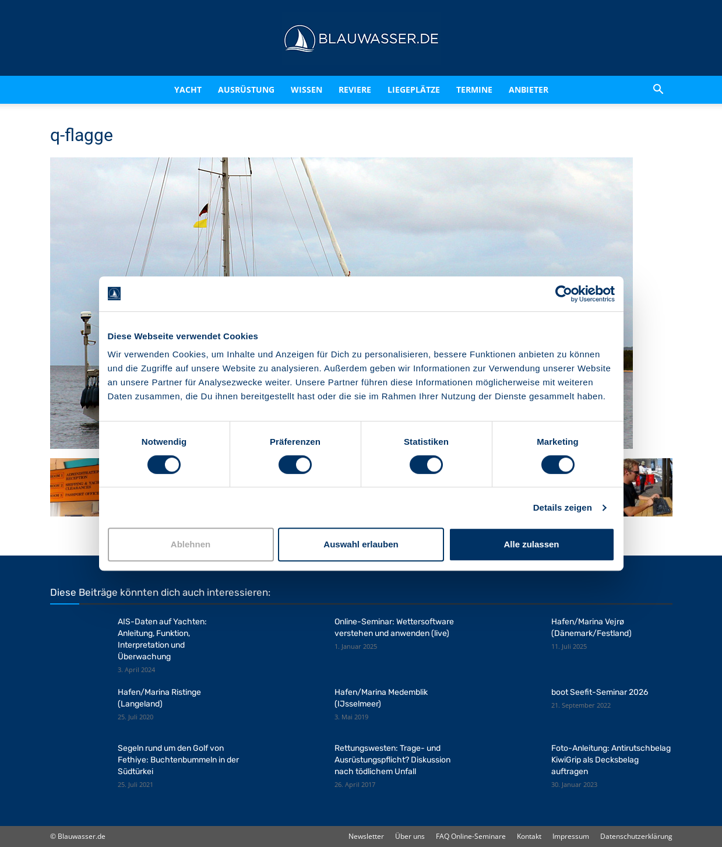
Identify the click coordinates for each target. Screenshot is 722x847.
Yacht (188, 89)
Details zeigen (562, 507)
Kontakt (529, 836)
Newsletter (366, 836)
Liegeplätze (414, 89)
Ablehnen (190, 544)
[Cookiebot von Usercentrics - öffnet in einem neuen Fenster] (564, 294)
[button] (658, 90)
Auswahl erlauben (360, 544)
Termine (474, 89)
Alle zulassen (531, 544)
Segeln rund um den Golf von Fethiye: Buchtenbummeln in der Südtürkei (178, 759)
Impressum (570, 836)
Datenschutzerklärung (636, 836)
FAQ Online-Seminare (471, 836)
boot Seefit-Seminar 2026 (599, 692)
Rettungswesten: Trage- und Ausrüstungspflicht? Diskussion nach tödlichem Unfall (392, 759)
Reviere (355, 89)
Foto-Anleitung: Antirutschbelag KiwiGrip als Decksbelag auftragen (611, 759)
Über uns (410, 836)
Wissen (306, 89)
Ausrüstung (246, 89)
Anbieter (528, 89)
